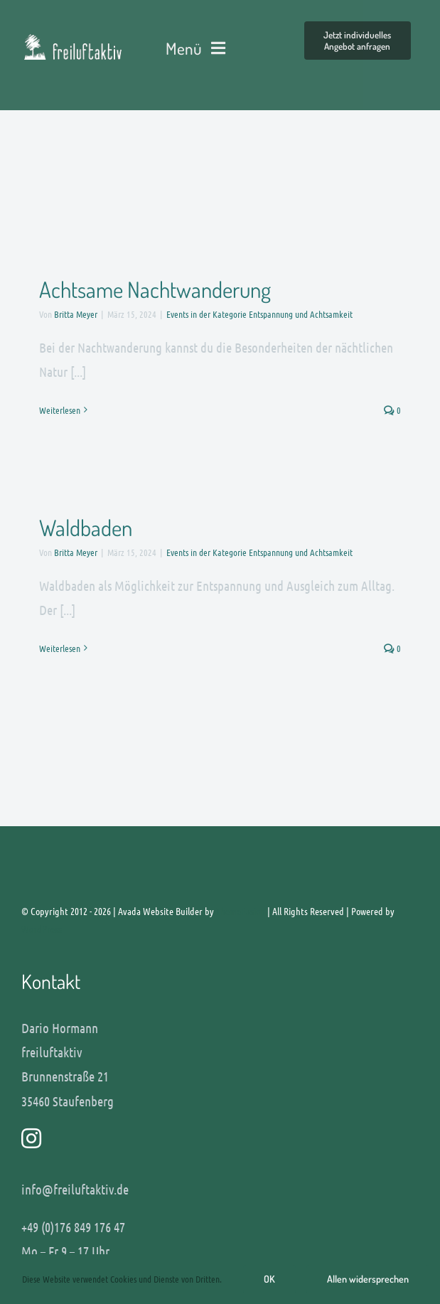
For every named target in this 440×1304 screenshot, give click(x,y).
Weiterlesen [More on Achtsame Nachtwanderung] (59, 410)
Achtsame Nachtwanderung (155, 289)
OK (269, 1279)
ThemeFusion (240, 910)
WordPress (41, 928)
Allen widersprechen (368, 1279)
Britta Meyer (75, 314)
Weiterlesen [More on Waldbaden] (59, 648)
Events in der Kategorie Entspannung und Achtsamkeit (259, 314)
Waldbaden (85, 527)
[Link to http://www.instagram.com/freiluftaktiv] (214, 1138)
